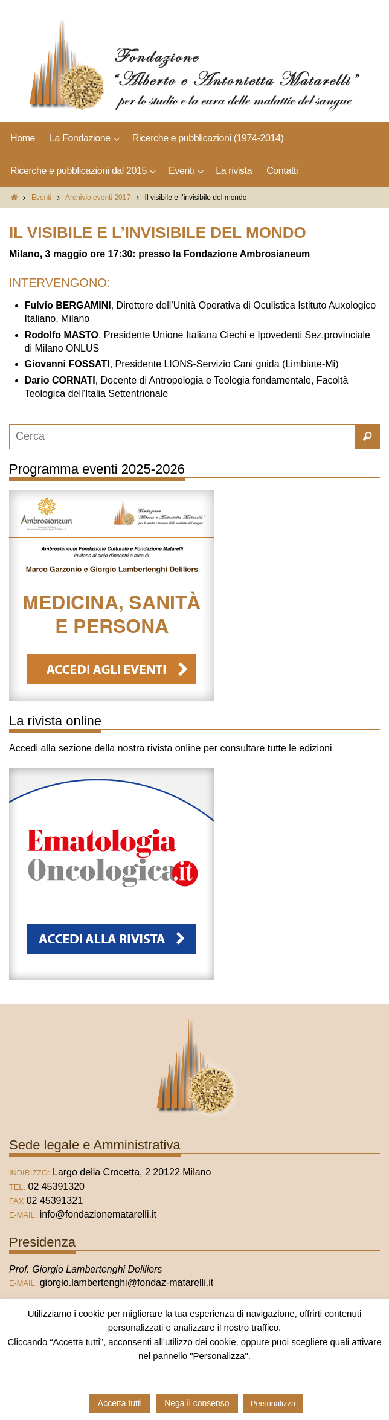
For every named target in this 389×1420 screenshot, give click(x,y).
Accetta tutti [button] (120, 1403)
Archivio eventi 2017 (97, 197)
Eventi (41, 197)
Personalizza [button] (273, 1403)
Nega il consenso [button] (196, 1403)
